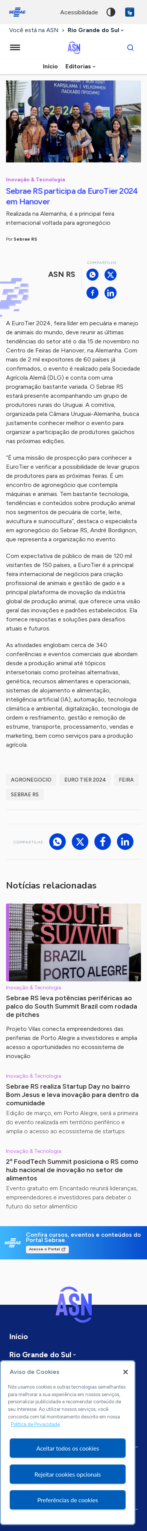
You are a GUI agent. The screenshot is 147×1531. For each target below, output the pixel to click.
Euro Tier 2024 (85, 780)
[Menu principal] (15, 48)
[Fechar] (125, 1372)
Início (50, 66)
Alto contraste (111, 12)
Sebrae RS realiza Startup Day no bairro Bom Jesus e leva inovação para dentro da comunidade (72, 1094)
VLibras (129, 12)
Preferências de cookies (67, 1499)
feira (126, 780)
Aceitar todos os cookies (67, 1448)
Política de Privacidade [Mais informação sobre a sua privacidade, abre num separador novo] (35, 1424)
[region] (67, 1442)
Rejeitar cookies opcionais (68, 1474)
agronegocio (31, 780)
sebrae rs (25, 794)
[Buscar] (130, 47)
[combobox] (96, 30)
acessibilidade (79, 12)
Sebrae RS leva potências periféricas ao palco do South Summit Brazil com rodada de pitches (71, 1006)
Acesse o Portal (44, 1249)
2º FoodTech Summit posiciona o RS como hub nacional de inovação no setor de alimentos (72, 1169)
